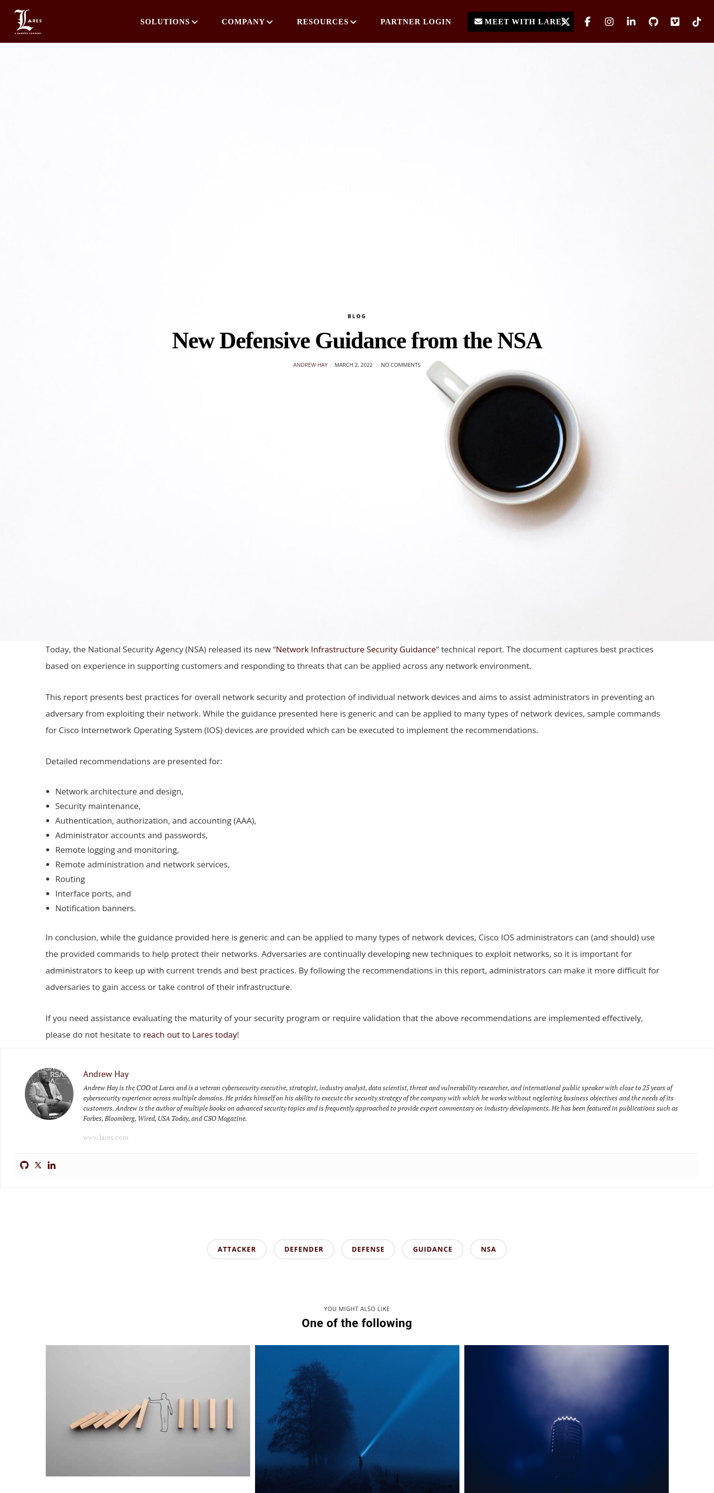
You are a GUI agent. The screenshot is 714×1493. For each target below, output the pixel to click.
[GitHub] (647, 22)
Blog (357, 316)
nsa (488, 1249)
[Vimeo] (669, 22)
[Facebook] (581, 22)
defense (368, 1249)
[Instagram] (603, 22)
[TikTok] (691, 22)
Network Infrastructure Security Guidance (356, 649)
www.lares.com (105, 1137)
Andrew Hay (310, 364)
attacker (237, 1249)
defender (304, 1249)
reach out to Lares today (190, 1034)
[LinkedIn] (625, 22)
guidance (433, 1249)
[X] (559, 22)
